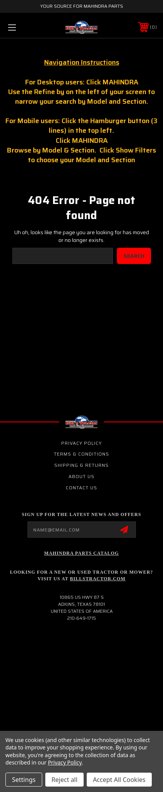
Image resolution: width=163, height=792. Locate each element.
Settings (24, 779)
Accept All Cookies (119, 779)
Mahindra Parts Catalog (81, 553)
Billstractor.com (97, 578)
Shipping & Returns (81, 465)
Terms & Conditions (81, 454)
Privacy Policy (81, 443)
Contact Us (81, 487)
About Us (81, 476)
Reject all (64, 779)
